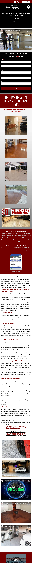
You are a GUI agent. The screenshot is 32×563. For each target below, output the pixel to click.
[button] (28, 7)
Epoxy (16, 24)
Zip (2, 81)
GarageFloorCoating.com (13, 428)
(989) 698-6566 (21, 102)
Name (2, 59)
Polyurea (16, 21)
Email (2, 70)
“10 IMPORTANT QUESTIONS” (22, 248)
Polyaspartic (16, 18)
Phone (2, 75)
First (1, 63)
